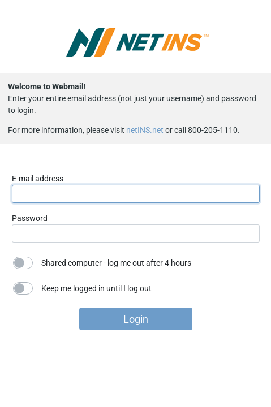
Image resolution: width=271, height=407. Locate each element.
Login (135, 319)
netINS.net (145, 130)
